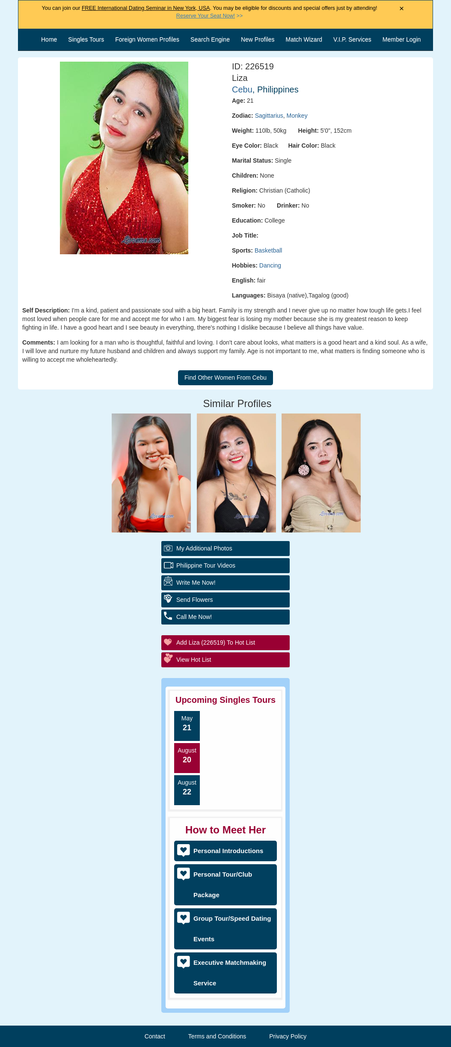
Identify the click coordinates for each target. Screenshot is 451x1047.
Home (49, 39)
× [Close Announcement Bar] (401, 9)
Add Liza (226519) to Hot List (215, 642)
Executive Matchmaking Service (229, 973)
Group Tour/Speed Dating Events (232, 929)
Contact (155, 1036)
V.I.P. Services (352, 39)
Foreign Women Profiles (147, 39)
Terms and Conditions (217, 1036)
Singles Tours (86, 39)
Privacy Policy (287, 1036)
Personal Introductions (228, 850)
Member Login (402, 39)
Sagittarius (269, 115)
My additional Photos (204, 548)
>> (209, 16)
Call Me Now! (194, 616)
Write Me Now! (196, 582)
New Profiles (258, 39)
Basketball (268, 250)
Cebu (242, 89)
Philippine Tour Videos (205, 565)
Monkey (297, 115)
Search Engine (210, 39)
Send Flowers (194, 599)
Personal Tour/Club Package (222, 884)
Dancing (270, 265)
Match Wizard (304, 39)
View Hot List (193, 659)
